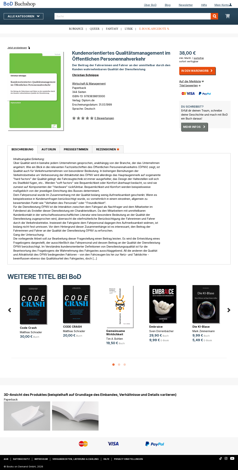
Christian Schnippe (85, 75)
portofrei (199, 57)
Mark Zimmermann (203, 331)
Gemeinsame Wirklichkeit (115, 332)
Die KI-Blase (201, 326)
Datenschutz (21, 459)
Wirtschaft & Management (89, 83)
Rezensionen (107, 149)
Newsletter (186, 5)
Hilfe (204, 5)
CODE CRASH (72, 326)
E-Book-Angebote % (154, 29)
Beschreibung (22, 149)
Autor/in (48, 149)
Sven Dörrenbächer (161, 331)
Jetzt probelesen (17, 47)
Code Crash (28, 328)
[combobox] (136, 16)
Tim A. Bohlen (114, 338)
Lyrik (129, 29)
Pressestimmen (76, 149)
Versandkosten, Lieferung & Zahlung (75, 459)
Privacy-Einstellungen (128, 459)
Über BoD (150, 5)
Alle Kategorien (23, 16)
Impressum (41, 459)
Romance (76, 29)
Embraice (156, 326)
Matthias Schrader (31, 332)
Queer (94, 29)
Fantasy (112, 29)
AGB (6, 459)
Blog (168, 5)
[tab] (22, 149)
